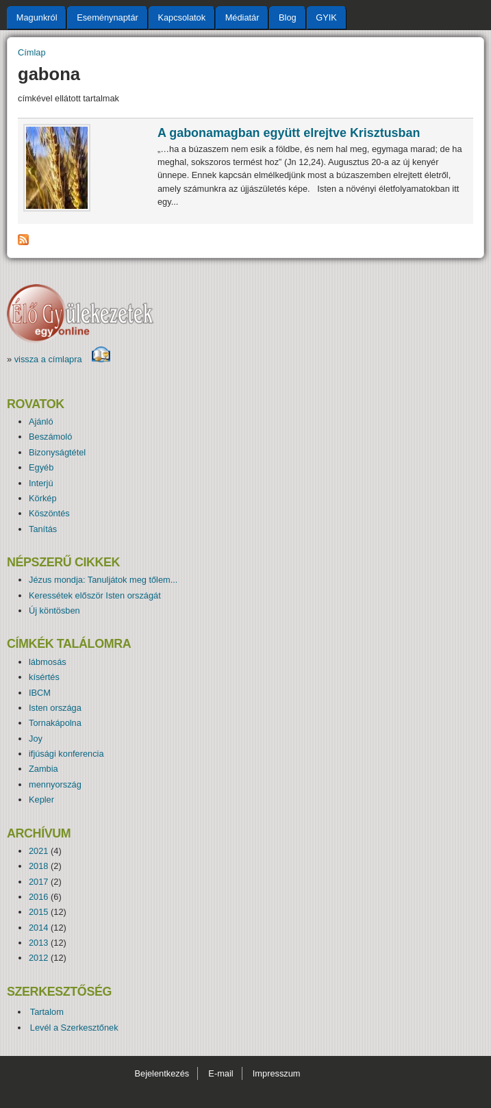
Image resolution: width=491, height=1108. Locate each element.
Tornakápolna (55, 723)
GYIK (326, 17)
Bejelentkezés (161, 1073)
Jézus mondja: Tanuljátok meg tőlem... (103, 580)
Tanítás (43, 529)
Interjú (41, 483)
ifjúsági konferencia (66, 753)
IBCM (40, 693)
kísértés (44, 677)
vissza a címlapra (62, 359)
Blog (288, 17)
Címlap (32, 52)
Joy (35, 738)
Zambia (43, 769)
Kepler (41, 799)
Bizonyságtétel (57, 452)
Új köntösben (54, 610)
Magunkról (37, 17)
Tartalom (47, 1012)
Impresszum (277, 1073)
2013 (38, 942)
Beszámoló (50, 436)
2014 (38, 927)
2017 (38, 882)
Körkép (43, 498)
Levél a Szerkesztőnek (74, 1027)
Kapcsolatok (181, 17)
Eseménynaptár (107, 17)
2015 (38, 912)
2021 (38, 851)
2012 (38, 958)
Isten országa (55, 708)
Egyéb (41, 467)
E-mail (220, 1073)
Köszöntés (49, 513)
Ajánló (41, 421)
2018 (38, 866)
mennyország (55, 784)
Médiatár (242, 17)
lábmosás (47, 662)
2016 (38, 897)
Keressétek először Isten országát (95, 595)
